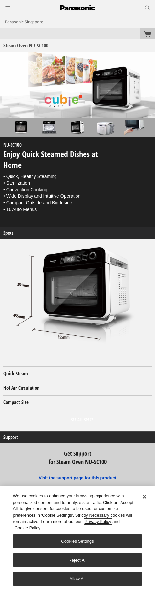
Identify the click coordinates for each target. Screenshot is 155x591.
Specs (8, 233)
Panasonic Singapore (24, 22)
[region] (77, 538)
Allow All (77, 578)
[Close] (144, 496)
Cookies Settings (77, 541)
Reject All (77, 560)
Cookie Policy (27, 528)
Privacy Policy (98, 521)
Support (10, 437)
